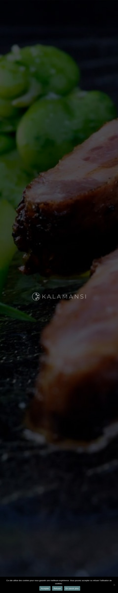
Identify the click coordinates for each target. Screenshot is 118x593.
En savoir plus (72, 588)
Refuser (57, 588)
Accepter (45, 588)
